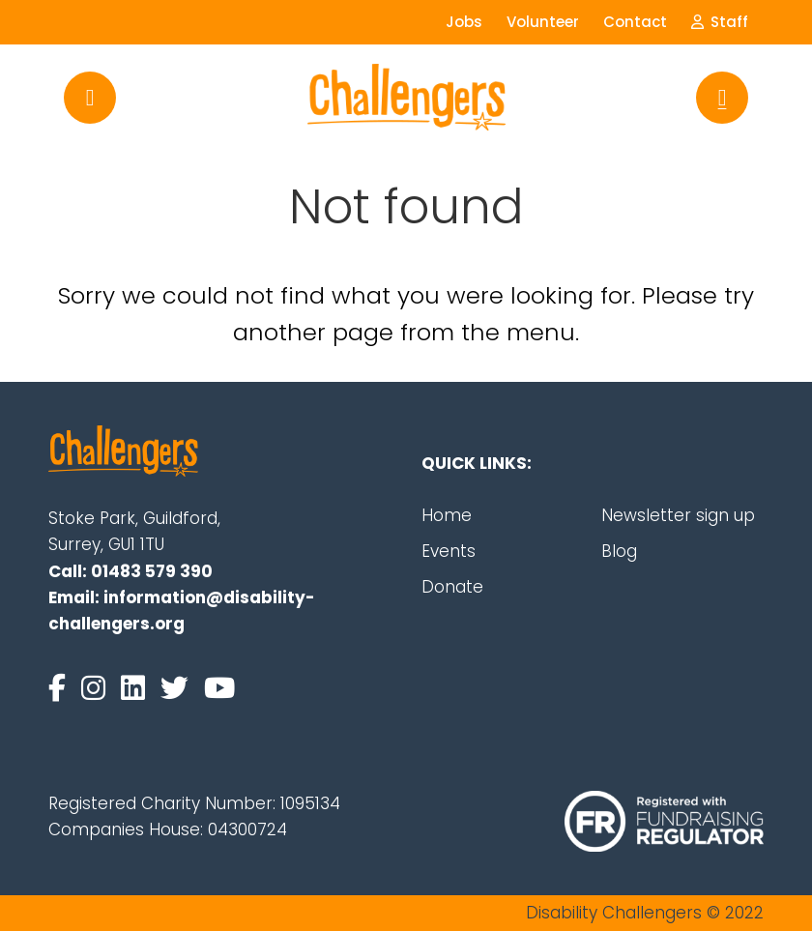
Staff (719, 22)
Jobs (464, 22)
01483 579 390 (152, 571)
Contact (635, 22)
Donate (452, 586)
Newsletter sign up (678, 515)
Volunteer (543, 22)
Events (448, 551)
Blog (619, 551)
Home (446, 515)
